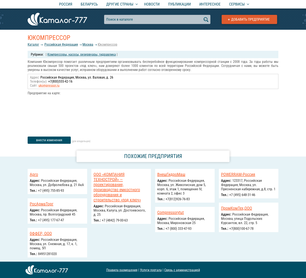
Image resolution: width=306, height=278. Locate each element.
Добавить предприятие (250, 19)
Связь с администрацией (182, 270)
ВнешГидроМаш (171, 174)
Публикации (179, 4)
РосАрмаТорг (41, 203)
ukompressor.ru (49, 85)
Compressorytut (170, 212)
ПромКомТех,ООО (236, 208)
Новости (152, 4)
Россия (65, 4)
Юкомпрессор (107, 44)
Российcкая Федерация (61, 44)
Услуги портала (151, 270)
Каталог (33, 44)
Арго (34, 174)
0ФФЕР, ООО (41, 233)
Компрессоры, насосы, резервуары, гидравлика (81, 54)
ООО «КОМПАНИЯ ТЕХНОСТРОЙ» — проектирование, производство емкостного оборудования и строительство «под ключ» (117, 187)
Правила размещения (121, 270)
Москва (87, 44)
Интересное (210, 4)
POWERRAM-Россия (238, 174)
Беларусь (89, 4)
